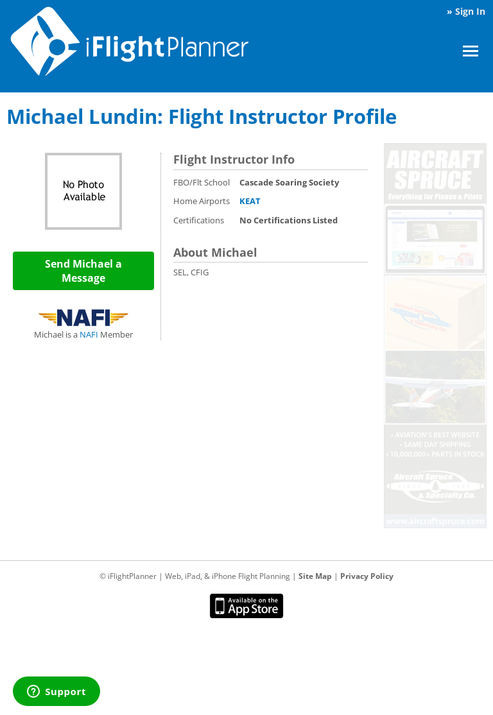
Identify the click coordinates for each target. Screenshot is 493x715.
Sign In (470, 11)
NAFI (89, 334)
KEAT (250, 201)
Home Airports (201, 201)
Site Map (315, 576)
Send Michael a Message (83, 271)
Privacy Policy (367, 576)
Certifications (198, 220)
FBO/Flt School (201, 182)
